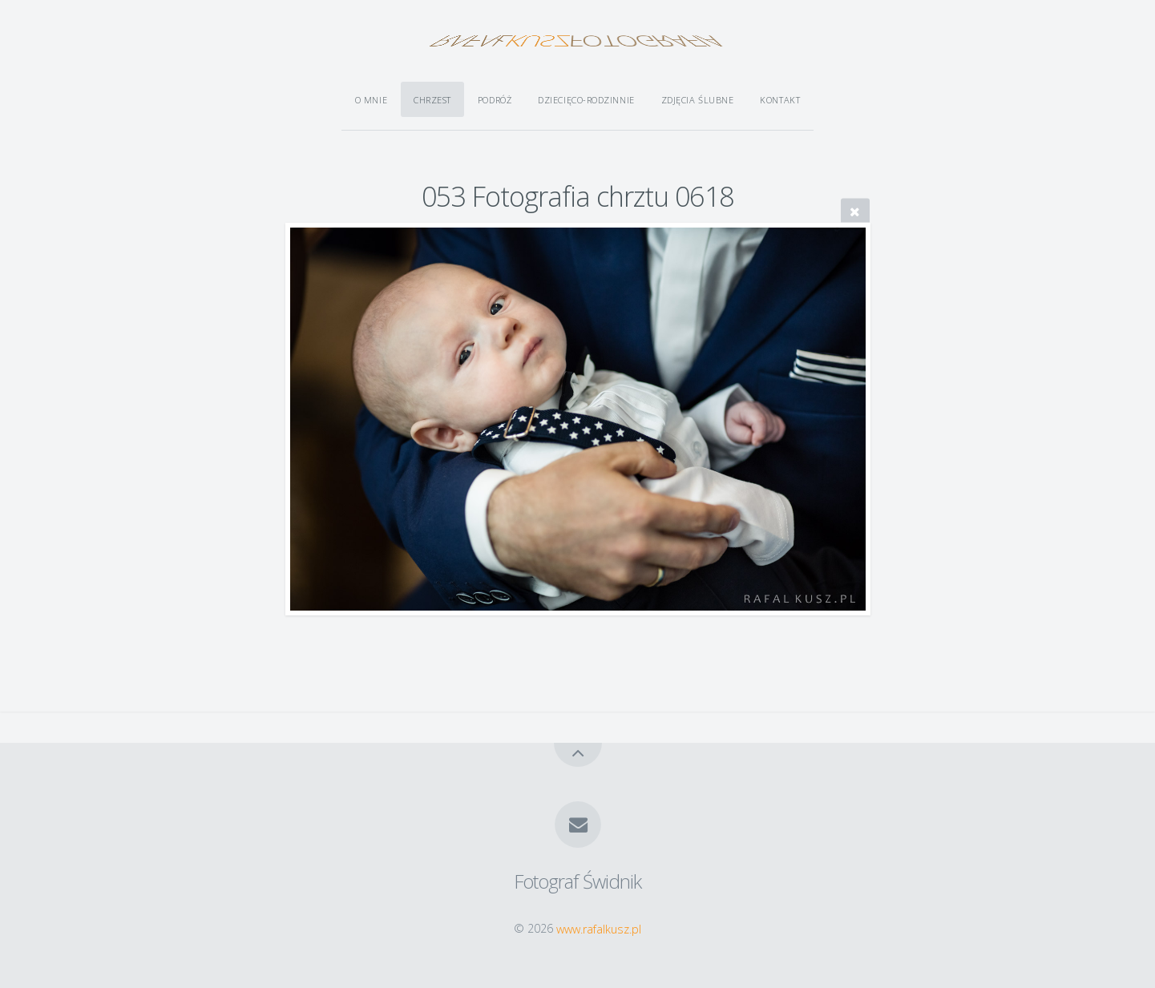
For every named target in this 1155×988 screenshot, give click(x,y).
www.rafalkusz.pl (598, 928)
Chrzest (432, 100)
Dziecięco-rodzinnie (586, 100)
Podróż (494, 100)
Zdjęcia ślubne (697, 100)
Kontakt (780, 100)
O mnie (371, 100)
